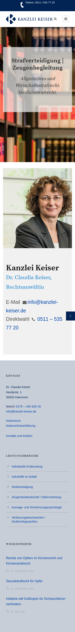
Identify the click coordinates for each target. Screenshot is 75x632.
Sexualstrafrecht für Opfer (24, 581)
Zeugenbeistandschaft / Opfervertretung (36, 497)
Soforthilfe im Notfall (24, 476)
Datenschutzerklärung (20, 425)
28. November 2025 (22, 571)
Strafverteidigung (22, 487)
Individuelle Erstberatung (27, 466)
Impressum (13, 420)
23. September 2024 (22, 588)
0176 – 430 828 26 (28, 406)
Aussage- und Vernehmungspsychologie (37, 507)
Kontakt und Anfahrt (19, 435)
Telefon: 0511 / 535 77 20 (40, 2)
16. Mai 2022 (18, 611)
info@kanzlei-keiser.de (21, 411)
